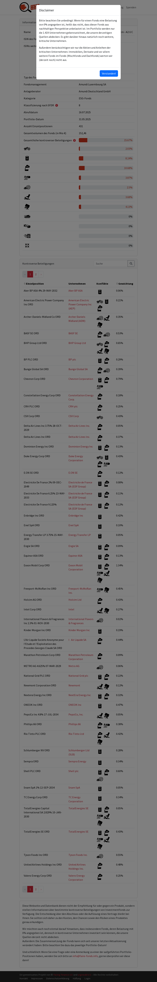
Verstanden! (109, 73)
